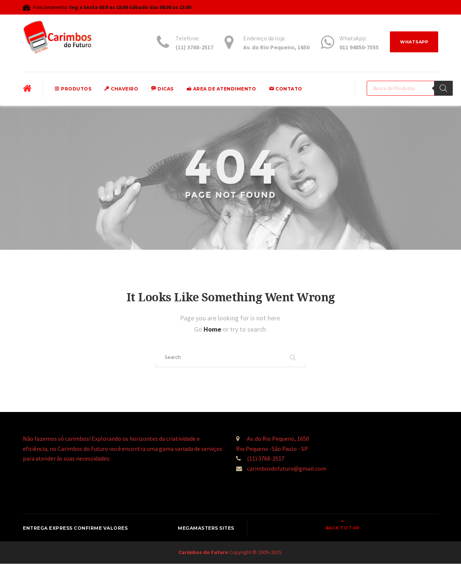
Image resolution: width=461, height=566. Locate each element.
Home (213, 329)
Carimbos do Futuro (203, 554)
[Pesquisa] (443, 88)
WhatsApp (412, 42)
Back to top (410, 529)
